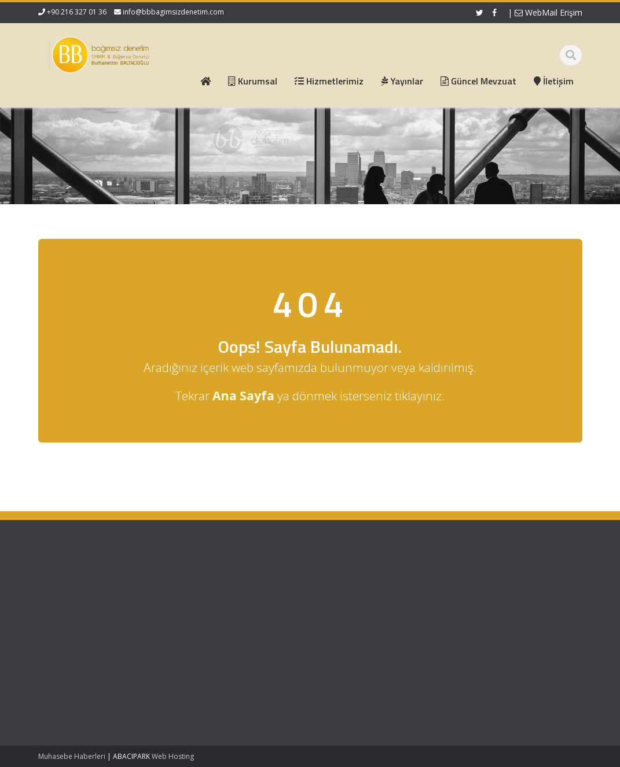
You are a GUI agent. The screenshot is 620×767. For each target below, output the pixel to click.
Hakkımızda (251, 595)
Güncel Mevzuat (259, 616)
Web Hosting (173, 756)
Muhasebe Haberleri (71, 756)
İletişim (243, 627)
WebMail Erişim (548, 12)
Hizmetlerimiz (254, 605)
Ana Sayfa (249, 584)
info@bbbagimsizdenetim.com (173, 12)
